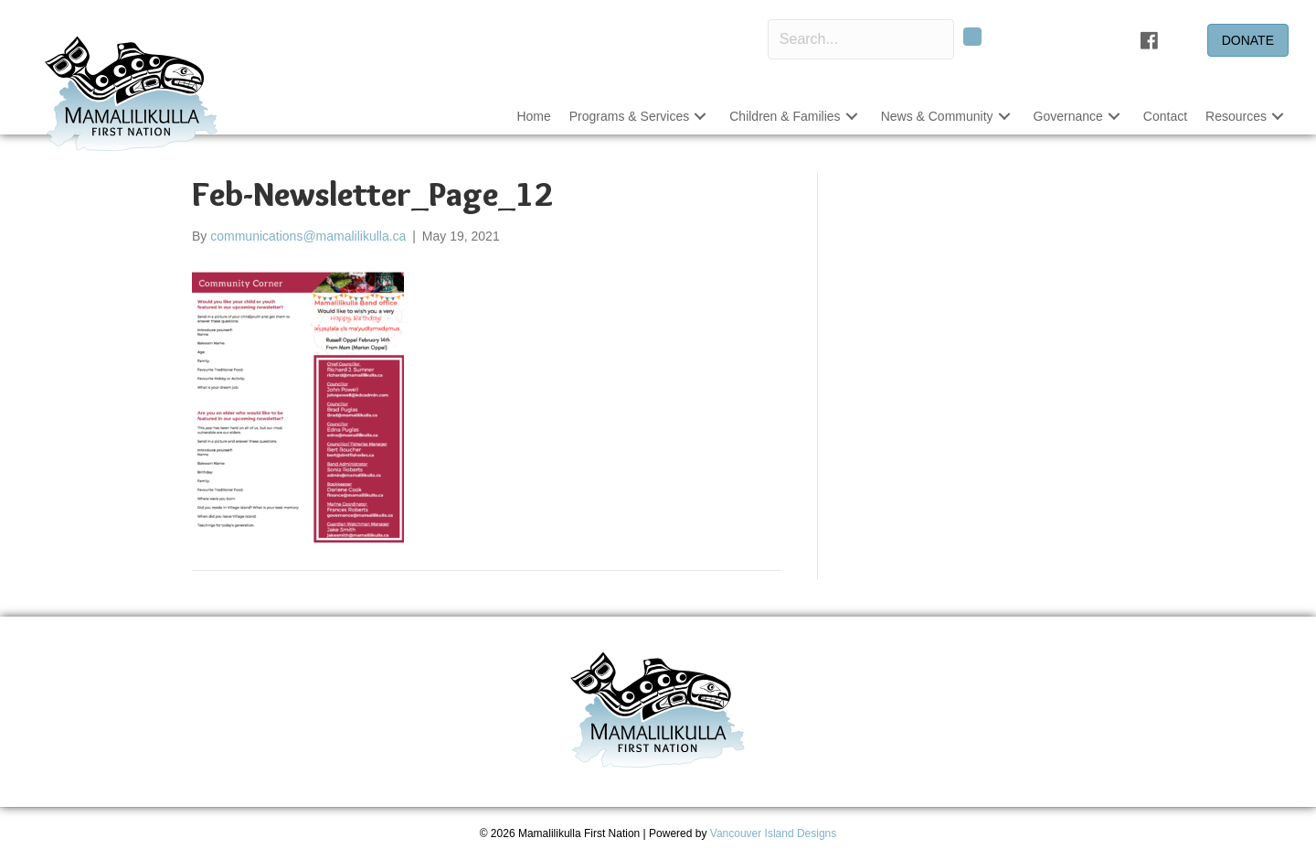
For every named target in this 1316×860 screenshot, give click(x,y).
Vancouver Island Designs (773, 833)
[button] (972, 36)
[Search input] (861, 39)
